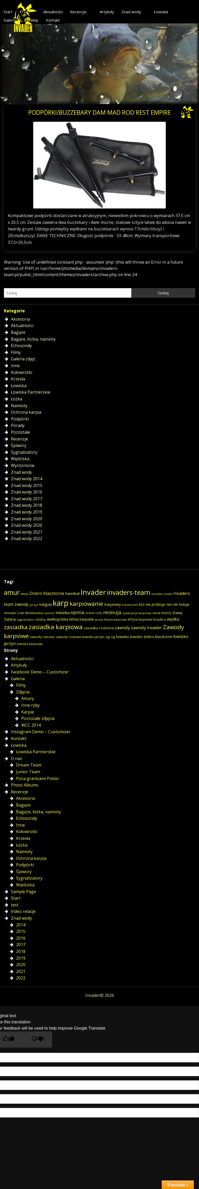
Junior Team (28, 772)
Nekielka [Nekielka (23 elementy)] (62, 612)
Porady (18, 425)
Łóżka (16, 399)
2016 (20, 938)
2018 (20, 951)
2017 (20, 944)
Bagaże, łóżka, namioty (33, 339)
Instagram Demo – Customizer (40, 732)
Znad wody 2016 (26, 492)
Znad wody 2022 (26, 538)
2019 (20, 958)
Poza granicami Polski (37, 778)
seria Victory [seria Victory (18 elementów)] (161, 612)
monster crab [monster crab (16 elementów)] (14, 613)
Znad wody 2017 (26, 499)
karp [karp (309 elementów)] (61, 603)
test (14, 905)
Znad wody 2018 (26, 505)
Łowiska (161, 11)
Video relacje (23, 911)
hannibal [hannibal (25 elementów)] (72, 593)
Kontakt (53, 20)
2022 (20, 978)
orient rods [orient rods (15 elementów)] (93, 613)
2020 (20, 964)
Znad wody (131, 11)
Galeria (18, 678)
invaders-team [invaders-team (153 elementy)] (128, 592)
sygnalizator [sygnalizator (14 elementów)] (25, 619)
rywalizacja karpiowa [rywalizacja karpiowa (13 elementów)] (136, 613)
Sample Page (23, 891)
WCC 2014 (31, 725)
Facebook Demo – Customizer (40, 672)
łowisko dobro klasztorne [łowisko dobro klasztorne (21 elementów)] (151, 636)
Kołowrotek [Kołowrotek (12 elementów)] (130, 605)
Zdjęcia (23, 692)
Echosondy (21, 345)
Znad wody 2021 (26, 532)
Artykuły (107, 11)
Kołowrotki (21, 372)
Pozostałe (20, 432)
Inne (15, 365)
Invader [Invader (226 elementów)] (93, 592)
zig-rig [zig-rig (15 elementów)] (110, 637)
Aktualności (53, 11)
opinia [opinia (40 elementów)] (77, 612)
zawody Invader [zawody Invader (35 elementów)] (146, 628)
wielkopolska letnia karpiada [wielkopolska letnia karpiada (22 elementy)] (70, 619)
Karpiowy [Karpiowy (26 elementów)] (112, 604)
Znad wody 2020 (26, 519)
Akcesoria (20, 319)
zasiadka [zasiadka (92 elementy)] (16, 627)
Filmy (16, 352)
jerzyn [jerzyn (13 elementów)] (34, 605)
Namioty (19, 405)
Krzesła (18, 379)
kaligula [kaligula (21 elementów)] (45, 604)
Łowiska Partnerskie (30, 392)
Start (15, 898)
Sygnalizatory (24, 452)
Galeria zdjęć (23, 359)
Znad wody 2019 (26, 512)
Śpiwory (18, 445)
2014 (20, 925)
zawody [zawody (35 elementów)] (122, 628)
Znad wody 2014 (26, 479)
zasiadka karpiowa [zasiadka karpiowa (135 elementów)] (56, 626)
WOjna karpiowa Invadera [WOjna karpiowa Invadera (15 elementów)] (147, 619)
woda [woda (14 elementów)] (99, 619)
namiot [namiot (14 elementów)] (49, 613)
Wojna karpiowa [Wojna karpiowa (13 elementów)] (115, 619)
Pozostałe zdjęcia (37, 718)
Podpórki (20, 419)
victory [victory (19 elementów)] (40, 619)
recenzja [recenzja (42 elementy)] (112, 612)
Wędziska (20, 459)
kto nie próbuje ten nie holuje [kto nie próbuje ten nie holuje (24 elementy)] (164, 604)
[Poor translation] (37, 1039)
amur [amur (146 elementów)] (12, 592)
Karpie (27, 712)
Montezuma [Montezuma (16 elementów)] (34, 613)
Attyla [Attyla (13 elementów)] (25, 594)
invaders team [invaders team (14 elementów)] (161, 594)
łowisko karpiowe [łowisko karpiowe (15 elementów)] (30, 644)
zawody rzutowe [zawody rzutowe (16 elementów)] (42, 637)
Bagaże (18, 332)
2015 (20, 931)
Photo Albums (24, 785)
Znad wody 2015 (26, 485)
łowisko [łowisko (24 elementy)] (122, 636)
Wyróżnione (22, 465)
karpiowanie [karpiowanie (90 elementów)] (86, 603)
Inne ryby (30, 705)
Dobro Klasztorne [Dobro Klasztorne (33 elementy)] (47, 593)
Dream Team (28, 765)
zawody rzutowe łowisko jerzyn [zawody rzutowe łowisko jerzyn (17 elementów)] (80, 636)
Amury (27, 698)
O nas (16, 758)
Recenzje (78, 11)
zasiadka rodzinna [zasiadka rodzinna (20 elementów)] (99, 628)
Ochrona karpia (26, 412)
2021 (20, 971)
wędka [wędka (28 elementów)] (173, 619)
